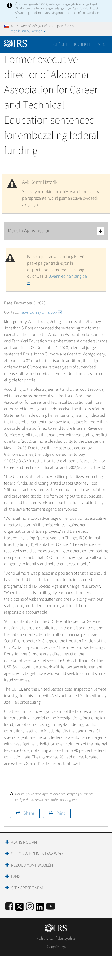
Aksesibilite (56, 947)
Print (60, 813)
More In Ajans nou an (56, 231)
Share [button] (29, 813)
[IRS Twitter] (19, 908)
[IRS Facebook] (9, 906)
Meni (102, 44)
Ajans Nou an (24, 842)
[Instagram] (30, 906)
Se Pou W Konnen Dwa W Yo (37, 854)
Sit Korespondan (28, 888)
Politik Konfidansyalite (56, 938)
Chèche (60, 44)
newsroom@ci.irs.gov (40, 312)
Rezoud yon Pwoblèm (32, 865)
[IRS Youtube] (50, 906)
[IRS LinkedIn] (40, 908)
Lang (16, 877)
